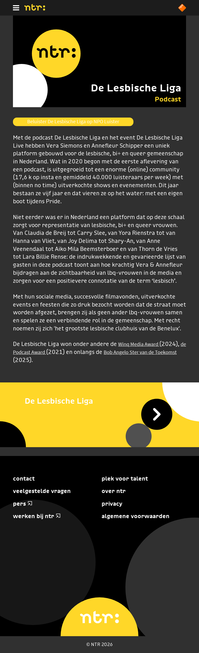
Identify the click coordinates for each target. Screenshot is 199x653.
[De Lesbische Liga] (99, 400)
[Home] (34, 9)
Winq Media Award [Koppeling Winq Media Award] (138, 344)
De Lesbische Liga (136, 88)
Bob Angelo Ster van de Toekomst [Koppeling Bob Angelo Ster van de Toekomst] (140, 352)
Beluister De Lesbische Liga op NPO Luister (73, 121)
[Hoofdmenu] (16, 7)
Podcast (168, 99)
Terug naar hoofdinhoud (198, 652)
